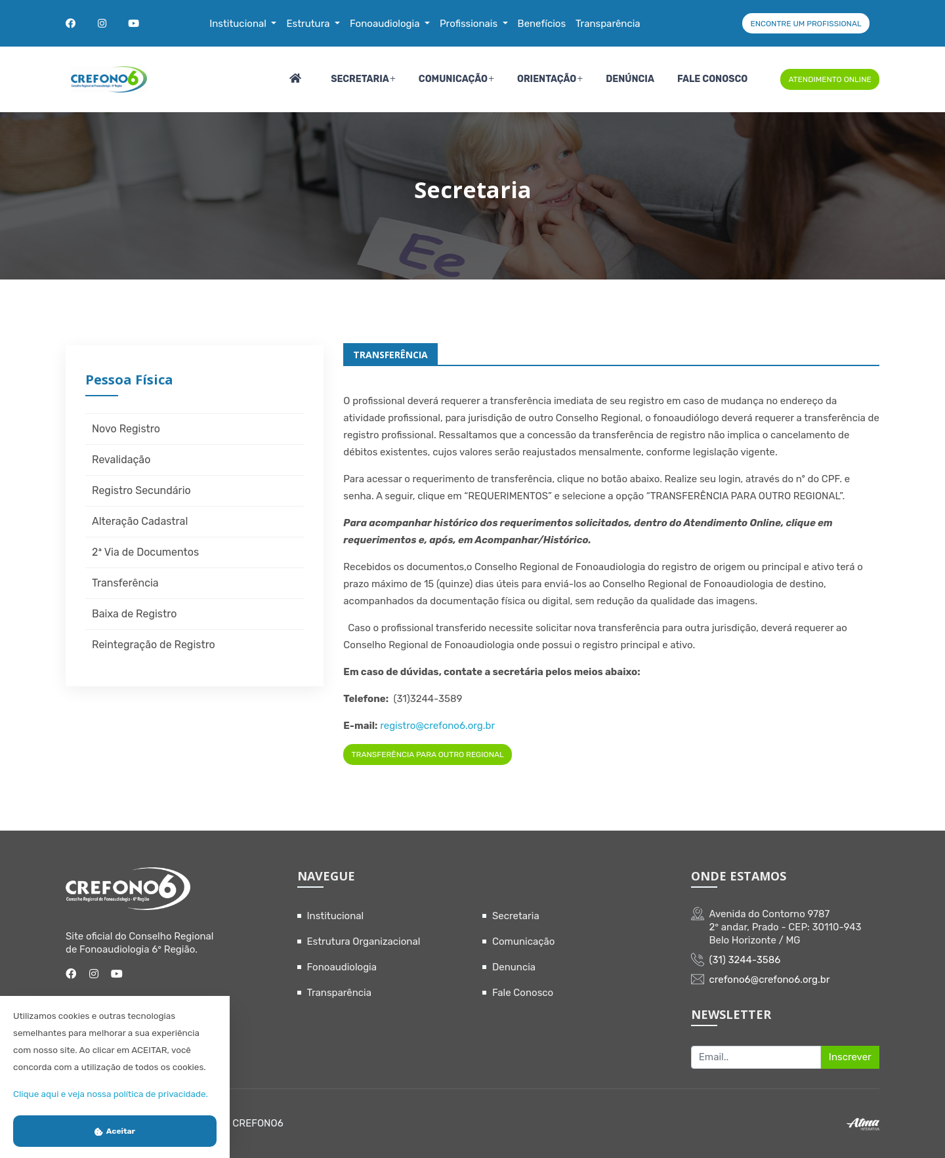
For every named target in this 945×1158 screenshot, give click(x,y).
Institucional (335, 916)
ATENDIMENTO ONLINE (829, 79)
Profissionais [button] (470, 24)
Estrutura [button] (309, 24)
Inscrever (850, 1057)
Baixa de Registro (134, 614)
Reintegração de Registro (153, 644)
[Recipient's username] (756, 1057)
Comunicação (453, 79)
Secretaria (360, 79)
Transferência (125, 583)
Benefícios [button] (542, 24)
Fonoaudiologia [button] (386, 24)
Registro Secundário (141, 490)
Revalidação (121, 459)
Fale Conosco (712, 79)
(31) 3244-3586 (745, 960)
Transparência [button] (608, 24)
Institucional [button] (238, 24)
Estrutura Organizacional (364, 941)
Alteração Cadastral (140, 521)
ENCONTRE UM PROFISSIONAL (805, 23)
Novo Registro (126, 429)
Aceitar (114, 1131)
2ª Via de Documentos (145, 552)
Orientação (546, 79)
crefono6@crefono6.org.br (769, 979)
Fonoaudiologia (342, 967)
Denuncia (514, 967)
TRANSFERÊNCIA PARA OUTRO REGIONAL (428, 754)
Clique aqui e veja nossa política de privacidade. (110, 1093)
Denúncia (630, 79)
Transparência (339, 993)
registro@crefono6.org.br (437, 726)
